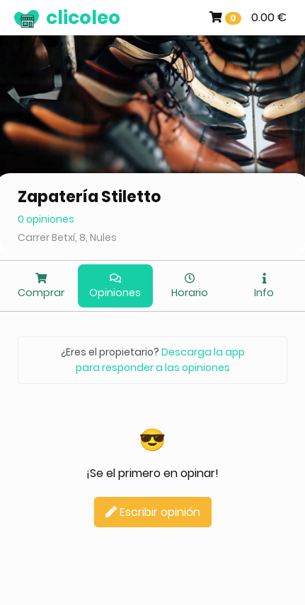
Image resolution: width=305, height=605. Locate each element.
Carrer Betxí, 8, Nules (67, 237)
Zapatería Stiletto (89, 197)
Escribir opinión (152, 512)
